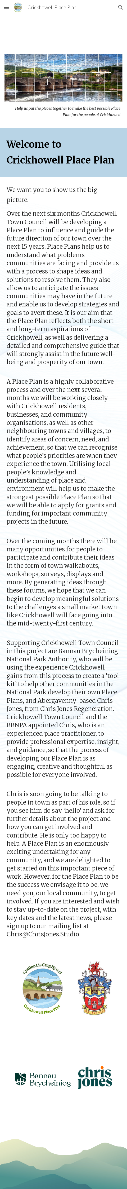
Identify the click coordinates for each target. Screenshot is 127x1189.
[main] (63, 112)
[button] (6, 7)
